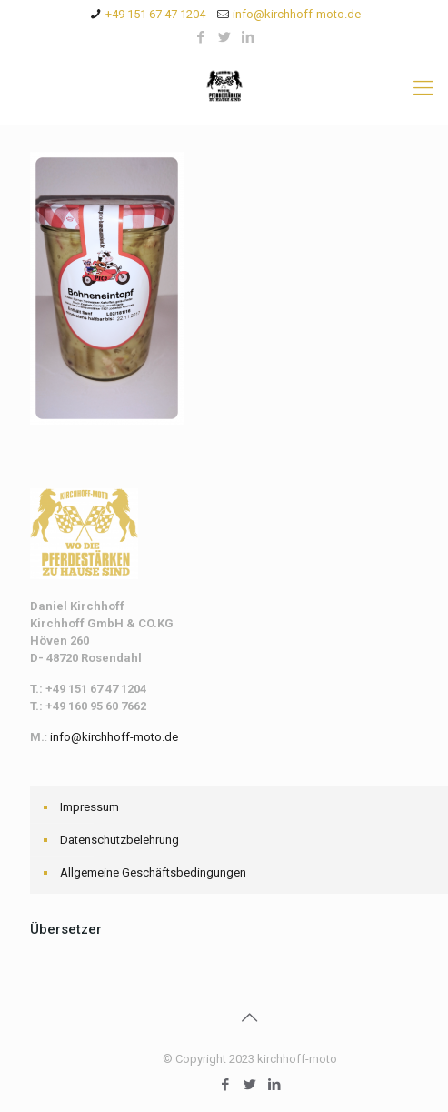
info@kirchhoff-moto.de (297, 14)
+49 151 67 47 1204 (155, 14)
